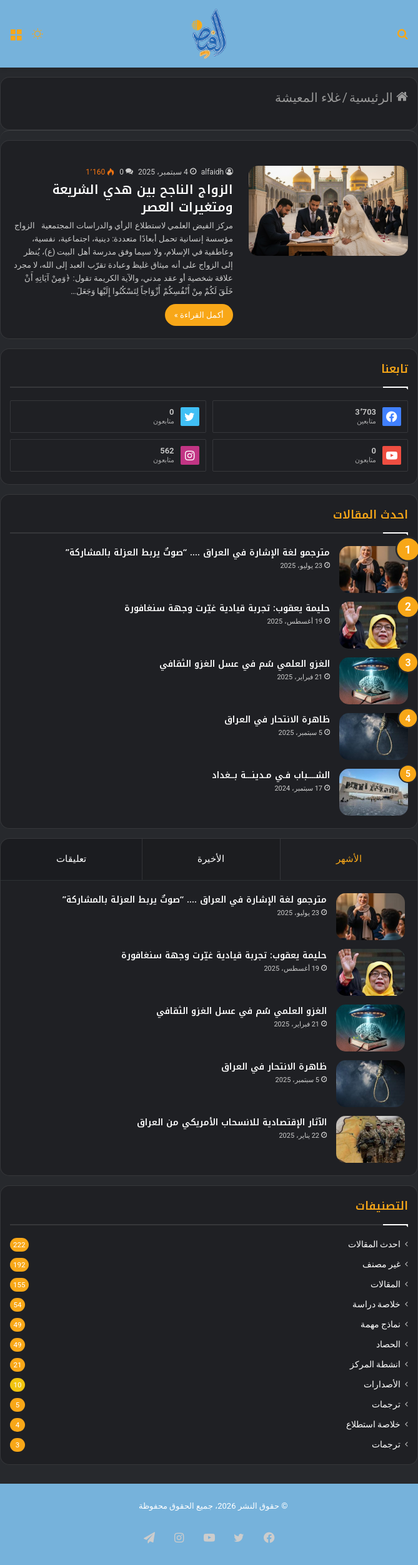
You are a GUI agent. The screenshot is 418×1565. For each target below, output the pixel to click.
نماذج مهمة (381, 1324)
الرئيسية (378, 97)
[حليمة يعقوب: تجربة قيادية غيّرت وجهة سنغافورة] (373, 625)
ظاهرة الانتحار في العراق (277, 719)
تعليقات (71, 858)
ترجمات (386, 1404)
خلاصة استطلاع (373, 1424)
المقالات (386, 1284)
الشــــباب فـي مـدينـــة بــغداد (271, 775)
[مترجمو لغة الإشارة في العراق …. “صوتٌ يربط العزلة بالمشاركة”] (373, 569)
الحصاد (388, 1344)
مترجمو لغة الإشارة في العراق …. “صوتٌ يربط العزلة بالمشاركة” (198, 552)
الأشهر (349, 858)
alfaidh (212, 172)
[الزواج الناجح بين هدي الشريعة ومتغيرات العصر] (328, 211)
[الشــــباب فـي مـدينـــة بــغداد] (373, 792)
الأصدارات (382, 1384)
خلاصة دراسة (376, 1304)
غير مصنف (381, 1264)
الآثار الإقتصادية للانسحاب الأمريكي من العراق (232, 1122)
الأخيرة (210, 858)
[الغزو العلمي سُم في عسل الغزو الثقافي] (373, 680)
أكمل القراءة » (199, 315)
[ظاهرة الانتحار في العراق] (373, 736)
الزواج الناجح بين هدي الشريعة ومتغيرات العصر (142, 198)
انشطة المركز (375, 1364)
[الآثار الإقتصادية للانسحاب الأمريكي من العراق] (370, 1139)
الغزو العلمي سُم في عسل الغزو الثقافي (244, 664)
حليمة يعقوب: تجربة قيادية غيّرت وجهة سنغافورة (227, 608)
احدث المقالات (374, 1244)
